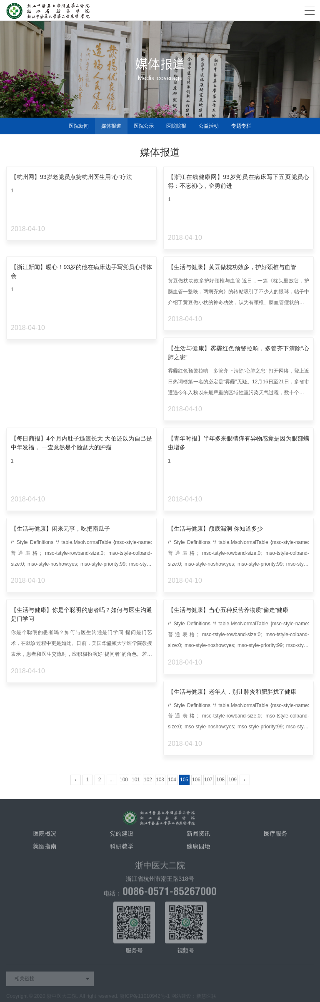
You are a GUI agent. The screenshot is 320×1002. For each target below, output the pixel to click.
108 (220, 780)
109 (232, 780)
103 (160, 780)
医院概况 (44, 836)
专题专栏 (241, 126)
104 (172, 780)
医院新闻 (79, 126)
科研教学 (121, 849)
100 (124, 780)
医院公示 (144, 126)
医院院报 (176, 126)
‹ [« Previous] (75, 780)
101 (136, 780)
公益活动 (209, 126)
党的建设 (121, 836)
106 (196, 780)
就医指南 (44, 849)
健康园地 (198, 849)
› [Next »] (244, 780)
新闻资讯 (198, 836)
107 (208, 780)
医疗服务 (275, 836)
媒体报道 (111, 126)
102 (148, 780)
